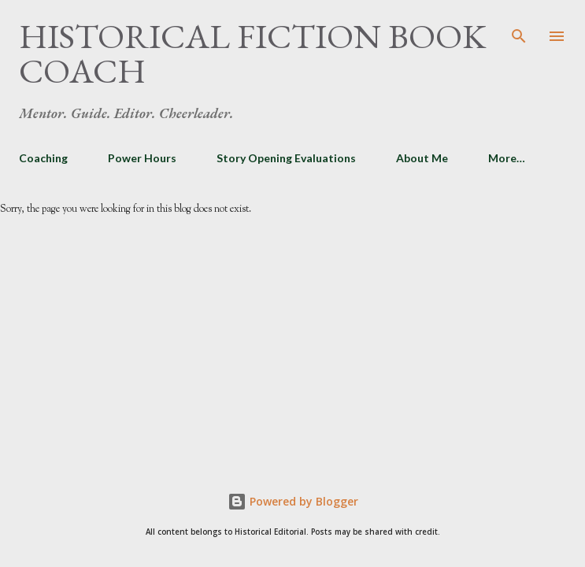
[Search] (518, 28)
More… (506, 158)
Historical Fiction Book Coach (252, 53)
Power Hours (142, 158)
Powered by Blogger (293, 501)
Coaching (43, 158)
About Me (422, 158)
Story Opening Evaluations (286, 158)
